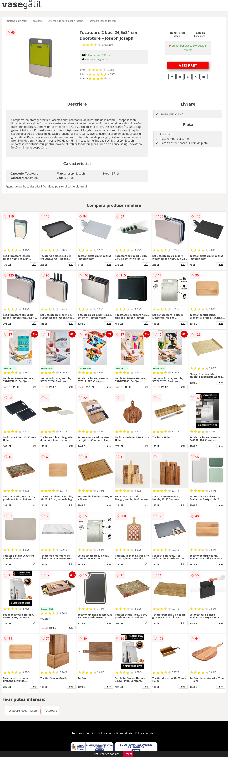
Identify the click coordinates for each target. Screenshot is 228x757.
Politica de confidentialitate (115, 733)
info (34, 264)
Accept (128, 754)
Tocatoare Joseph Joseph (102, 20)
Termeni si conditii (83, 733)
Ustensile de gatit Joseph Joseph (65, 20)
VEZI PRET (188, 65)
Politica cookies (145, 733)
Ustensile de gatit (17, 20)
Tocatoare (37, 20)
